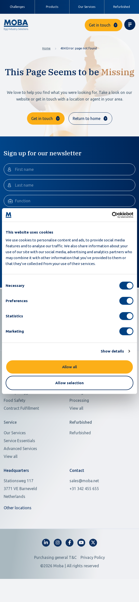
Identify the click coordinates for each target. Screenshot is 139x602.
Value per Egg (16, 414)
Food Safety (14, 422)
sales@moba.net (84, 502)
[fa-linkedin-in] (46, 564)
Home (46, 48)
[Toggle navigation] (129, 24)
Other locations (17, 529)
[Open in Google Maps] (34, 510)
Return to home (86, 118)
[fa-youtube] (81, 564)
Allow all (69, 367)
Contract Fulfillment (21, 429)
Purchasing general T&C (55, 579)
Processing (79, 422)
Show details (112, 351)
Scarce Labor (15, 406)
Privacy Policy (93, 579)
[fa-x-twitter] (93, 564)
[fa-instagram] (58, 564)
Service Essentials (19, 462)
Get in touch (100, 25)
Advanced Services (20, 470)
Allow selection (69, 383)
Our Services (86, 6)
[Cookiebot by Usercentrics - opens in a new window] (111, 215)
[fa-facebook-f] (69, 564)
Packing (76, 414)
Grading (77, 406)
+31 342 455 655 (84, 510)
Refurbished (121, 6)
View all (76, 429)
